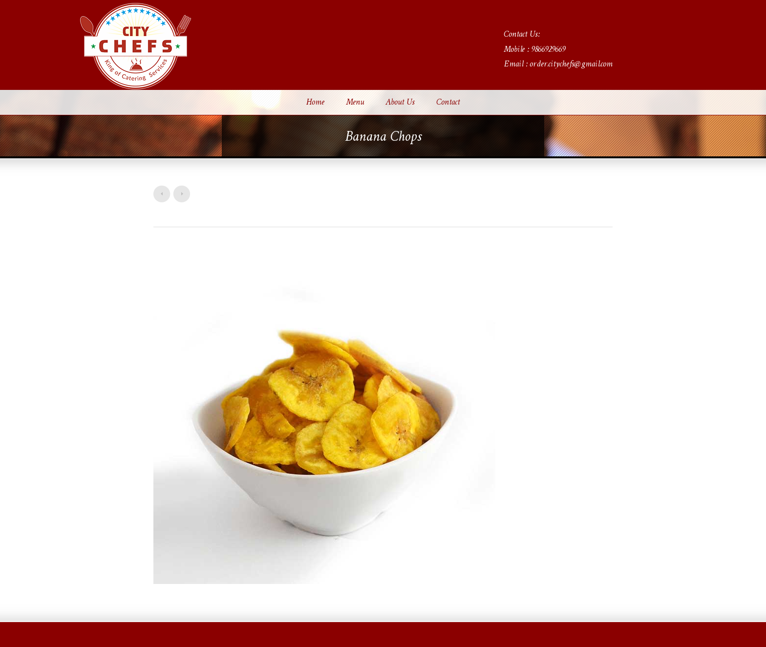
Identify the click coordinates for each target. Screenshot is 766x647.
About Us (400, 102)
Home (315, 102)
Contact (448, 102)
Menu (355, 102)
